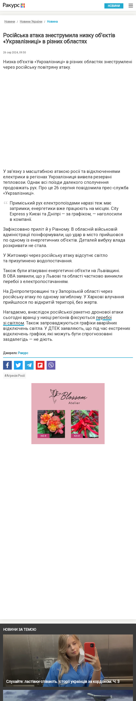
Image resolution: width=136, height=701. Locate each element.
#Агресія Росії (14, 375)
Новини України (31, 21)
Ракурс (23, 353)
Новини (114, 6)
